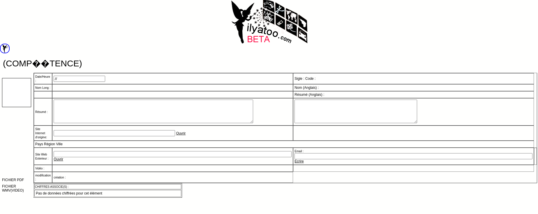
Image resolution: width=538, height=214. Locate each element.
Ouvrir (181, 138)
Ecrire (299, 166)
